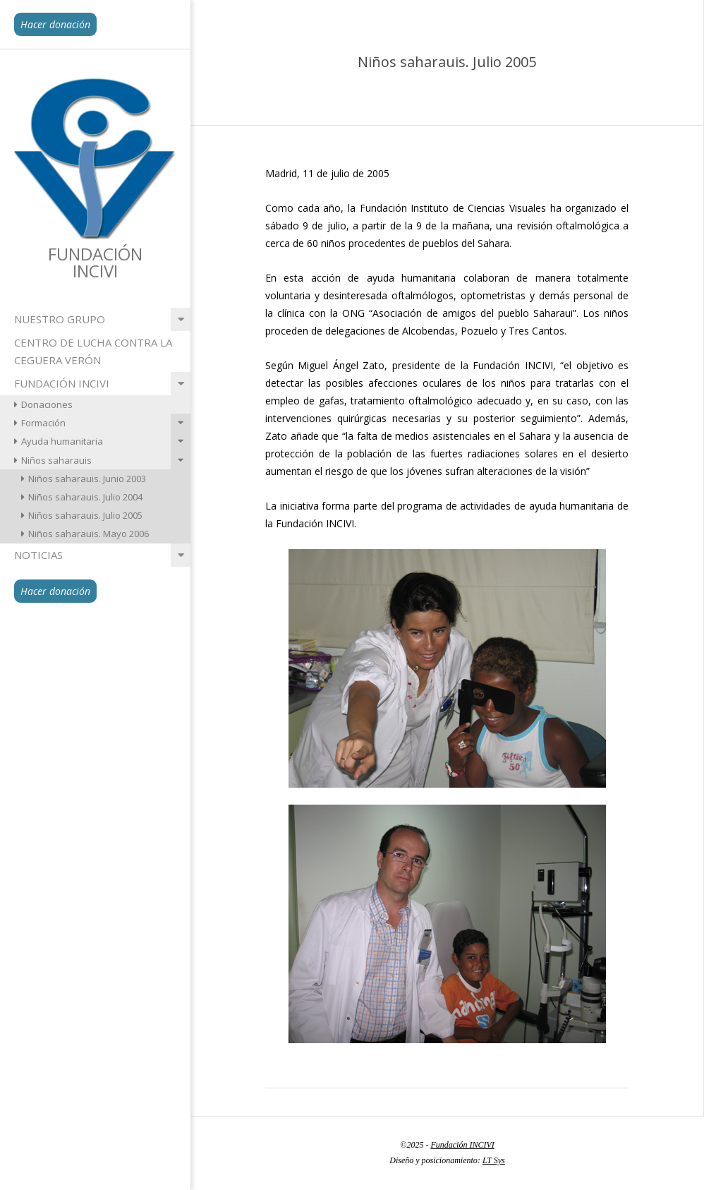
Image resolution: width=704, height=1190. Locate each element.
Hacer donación (55, 24)
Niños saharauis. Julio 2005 (85, 515)
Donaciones (47, 404)
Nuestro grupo (59, 319)
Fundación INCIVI (61, 383)
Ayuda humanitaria (62, 441)
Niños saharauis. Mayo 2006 (88, 533)
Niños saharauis (56, 460)
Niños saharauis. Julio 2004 (85, 497)
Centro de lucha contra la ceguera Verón (93, 351)
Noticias (38, 555)
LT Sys (494, 1160)
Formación (43, 422)
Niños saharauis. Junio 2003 (87, 478)
